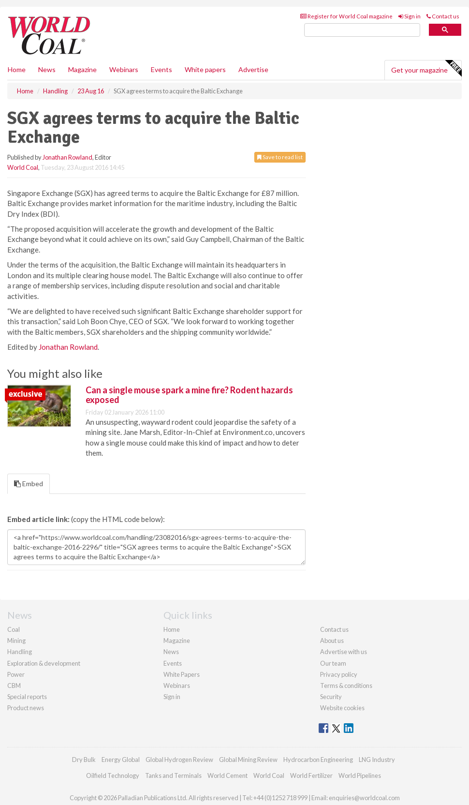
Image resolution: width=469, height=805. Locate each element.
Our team (333, 663)
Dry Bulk (84, 759)
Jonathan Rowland (67, 157)
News (171, 652)
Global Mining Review (248, 759)
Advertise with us (343, 652)
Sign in (409, 16)
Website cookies (342, 708)
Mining (16, 640)
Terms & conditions (346, 685)
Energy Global (121, 759)
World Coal (22, 167)
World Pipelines (359, 775)
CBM (14, 685)
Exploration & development (43, 663)
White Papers (181, 674)
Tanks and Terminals (173, 775)
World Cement (227, 775)
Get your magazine (426, 68)
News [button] (47, 69)
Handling (19, 652)
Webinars (123, 69)
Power (16, 674)
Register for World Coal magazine (346, 16)
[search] (362, 30)
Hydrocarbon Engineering (318, 759)
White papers (205, 69)
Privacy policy (338, 674)
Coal (13, 629)
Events (161, 69)
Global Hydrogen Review (179, 759)
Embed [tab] (28, 483)
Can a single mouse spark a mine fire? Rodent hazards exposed (189, 395)
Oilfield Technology (112, 775)
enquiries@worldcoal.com (364, 798)
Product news (25, 708)
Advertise (253, 69)
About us (332, 640)
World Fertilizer (311, 775)
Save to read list (280, 157)
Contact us (442, 16)
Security (331, 697)
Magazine (82, 69)
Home (17, 69)
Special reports (27, 697)
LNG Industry (377, 759)
